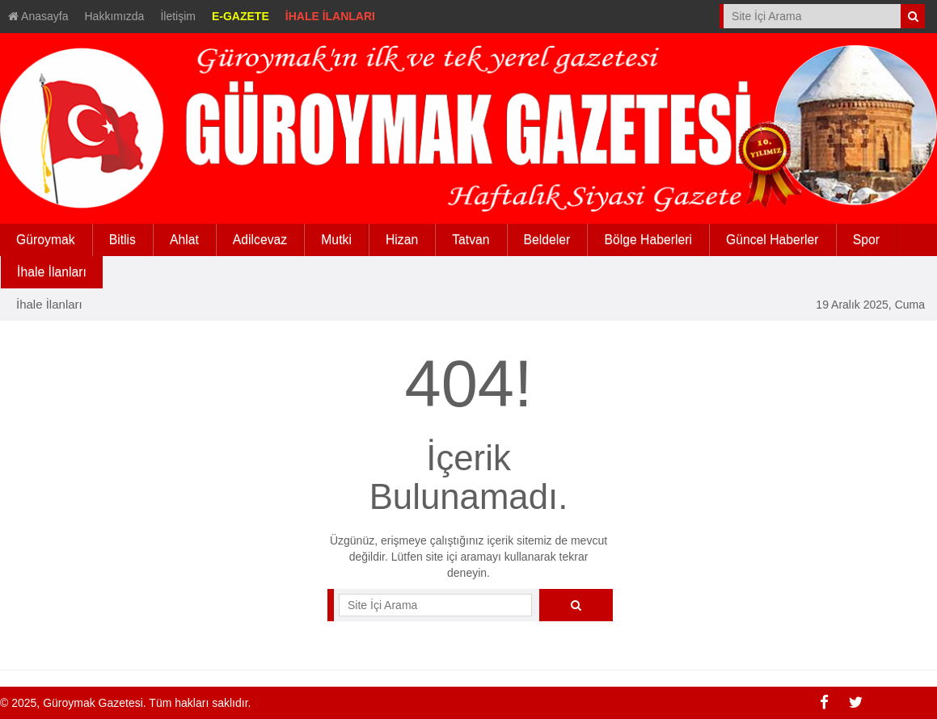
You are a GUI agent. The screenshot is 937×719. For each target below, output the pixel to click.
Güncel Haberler (772, 239)
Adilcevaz (260, 239)
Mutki (336, 239)
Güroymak (45, 239)
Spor (866, 239)
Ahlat (184, 239)
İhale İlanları (49, 304)
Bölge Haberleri (648, 239)
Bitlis (122, 239)
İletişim (178, 16)
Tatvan (470, 239)
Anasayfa (38, 16)
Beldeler (547, 239)
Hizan (402, 239)
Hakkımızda (115, 16)
